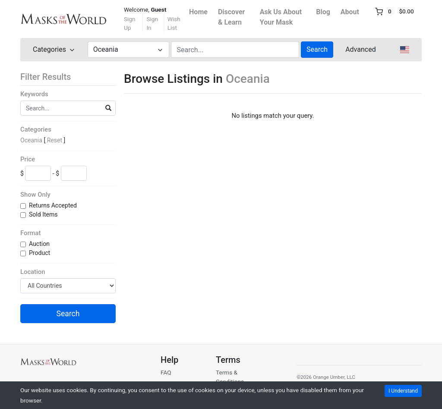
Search (317, 49)
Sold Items (44, 214)
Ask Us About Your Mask (281, 17)
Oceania (31, 140)
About (350, 12)
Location (32, 272)
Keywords (34, 94)
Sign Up (130, 23)
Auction (40, 243)
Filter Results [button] (51, 77)
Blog (323, 12)
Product (40, 252)
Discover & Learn (231, 17)
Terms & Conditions (230, 376)
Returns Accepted (53, 205)
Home (198, 12)
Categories (35, 129)
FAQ (166, 372)
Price (27, 159)
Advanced (360, 49)
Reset (54, 140)
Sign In (152, 23)
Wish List (173, 23)
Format (30, 233)
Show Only (35, 194)
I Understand (403, 391)
